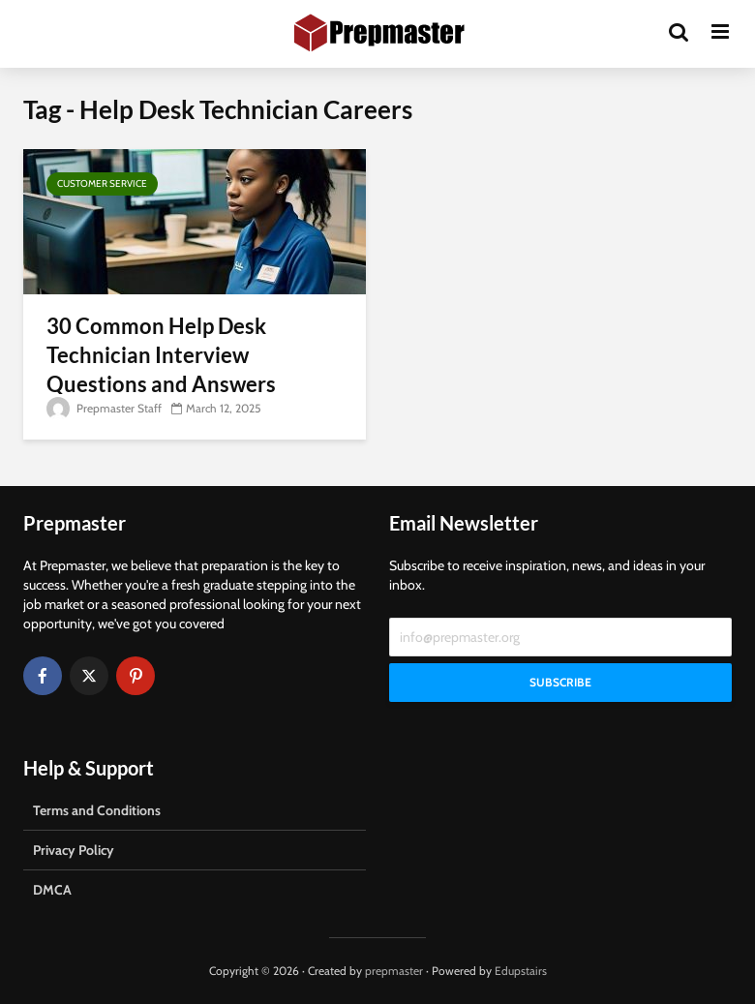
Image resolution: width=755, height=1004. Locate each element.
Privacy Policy (73, 850)
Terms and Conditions (97, 810)
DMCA (52, 889)
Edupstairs (521, 970)
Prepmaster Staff (104, 408)
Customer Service (102, 183)
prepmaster (394, 970)
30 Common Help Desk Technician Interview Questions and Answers (161, 355)
